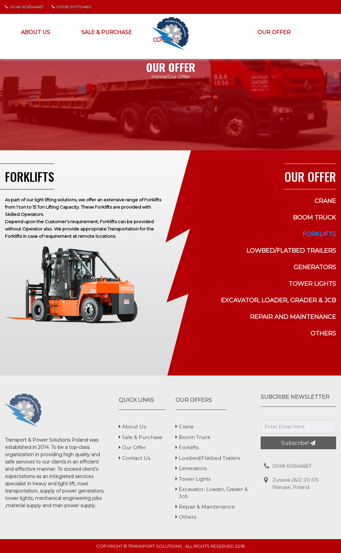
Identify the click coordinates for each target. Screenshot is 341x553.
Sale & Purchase (106, 32)
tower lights (312, 283)
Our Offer (274, 32)
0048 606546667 (24, 6)
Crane (325, 201)
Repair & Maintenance (207, 509)
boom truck (314, 217)
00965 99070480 (71, 6)
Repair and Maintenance (293, 317)
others (323, 333)
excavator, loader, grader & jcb (278, 300)
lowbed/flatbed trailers (291, 250)
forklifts (319, 234)
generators (315, 267)
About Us (35, 32)
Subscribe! (298, 441)
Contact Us (136, 460)
